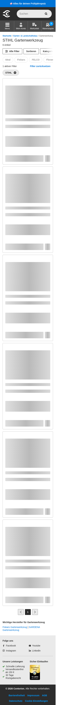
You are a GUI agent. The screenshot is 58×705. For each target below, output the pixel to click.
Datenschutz (15, 701)
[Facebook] (9, 645)
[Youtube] (34, 645)
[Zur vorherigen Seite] (21, 612)
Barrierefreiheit (17, 695)
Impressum (33, 695)
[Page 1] (28, 612)
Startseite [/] (7, 36)
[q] (34, 14)
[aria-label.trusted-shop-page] (35, 673)
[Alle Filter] (12, 51)
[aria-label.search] (46, 14)
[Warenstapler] (48, 26)
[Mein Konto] (21, 26)
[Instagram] (9, 650)
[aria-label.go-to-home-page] (6, 17)
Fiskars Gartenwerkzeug (15, 627)
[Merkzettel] (34, 26)
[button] (7, 26)
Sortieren (31, 51)
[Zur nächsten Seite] (35, 612)
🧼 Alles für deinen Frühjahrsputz (28, 3)
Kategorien (49, 51)
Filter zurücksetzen (40, 66)
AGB (44, 695)
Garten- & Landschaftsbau (25, 36)
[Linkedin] (35, 650)
